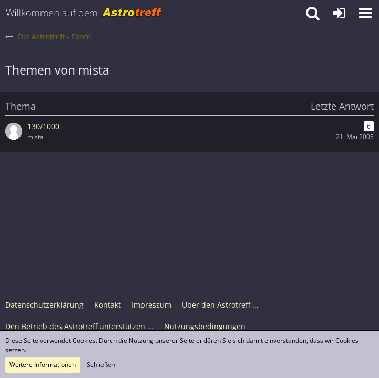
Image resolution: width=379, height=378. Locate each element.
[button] (365, 13)
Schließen (101, 364)
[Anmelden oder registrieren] (339, 13)
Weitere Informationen (42, 364)
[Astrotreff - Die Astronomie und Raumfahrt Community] (84, 13)
